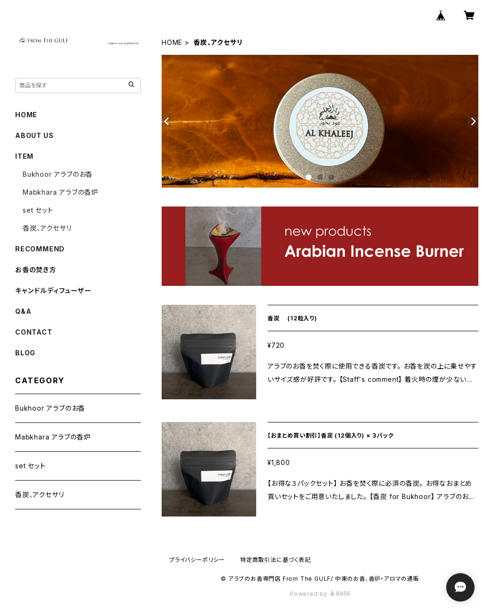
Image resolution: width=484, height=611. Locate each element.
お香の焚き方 (35, 270)
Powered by (320, 593)
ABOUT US (34, 135)
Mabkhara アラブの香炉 (60, 192)
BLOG (25, 353)
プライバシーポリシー (197, 559)
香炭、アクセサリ (47, 228)
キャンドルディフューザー (53, 290)
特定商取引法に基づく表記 (275, 559)
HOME (172, 42)
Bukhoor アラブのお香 (58, 174)
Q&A (23, 311)
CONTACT (33, 332)
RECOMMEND (40, 249)
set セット (38, 210)
